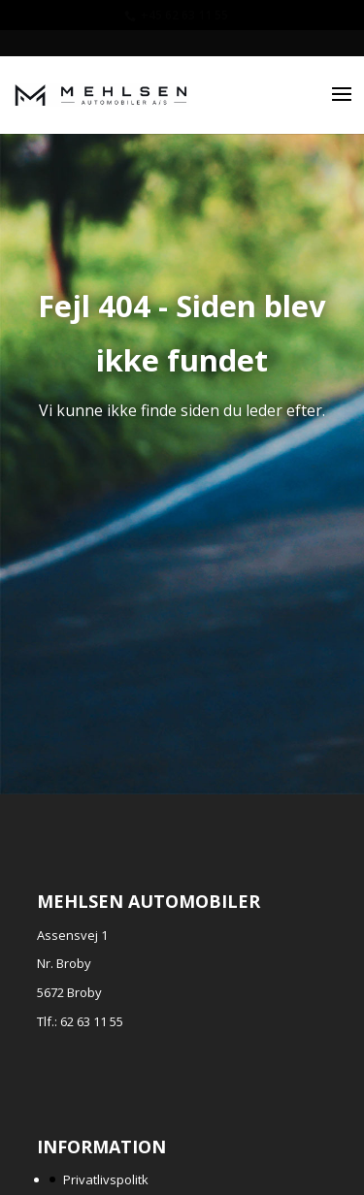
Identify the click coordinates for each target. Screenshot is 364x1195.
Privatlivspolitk (106, 1179)
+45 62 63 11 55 (184, 15)
